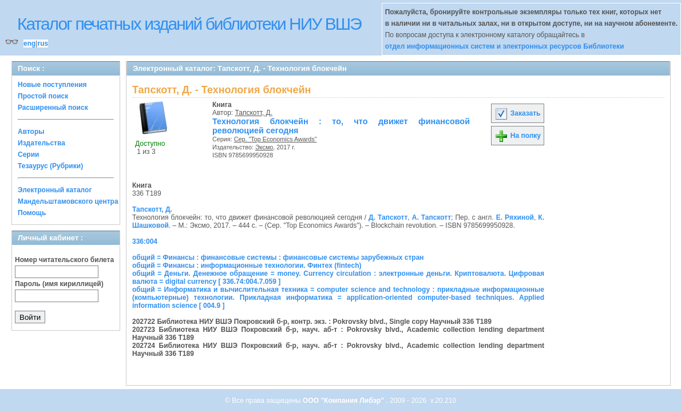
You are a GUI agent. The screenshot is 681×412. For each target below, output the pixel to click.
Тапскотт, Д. (254, 113)
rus (42, 43)
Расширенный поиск (53, 108)
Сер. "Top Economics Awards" (275, 139)
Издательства (41, 143)
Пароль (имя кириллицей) (59, 284)
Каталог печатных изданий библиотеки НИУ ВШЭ (189, 23)
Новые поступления (52, 85)
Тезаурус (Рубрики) (50, 166)
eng (29, 43)
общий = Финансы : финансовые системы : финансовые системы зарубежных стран (278, 257)
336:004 (144, 241)
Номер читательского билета (64, 260)
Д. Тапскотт (388, 217)
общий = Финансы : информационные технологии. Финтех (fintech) (247, 266)
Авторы (31, 132)
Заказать (517, 113)
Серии (28, 154)
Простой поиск (43, 96)
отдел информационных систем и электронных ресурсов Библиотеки (504, 46)
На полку (517, 136)
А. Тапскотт (431, 217)
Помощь (32, 213)
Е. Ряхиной (515, 217)
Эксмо (264, 147)
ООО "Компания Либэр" (344, 401)
